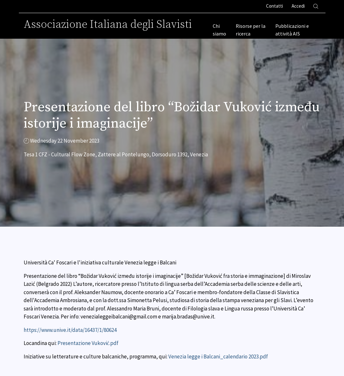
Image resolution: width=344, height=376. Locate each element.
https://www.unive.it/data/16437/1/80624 (70, 329)
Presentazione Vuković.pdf (88, 343)
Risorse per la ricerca (250, 30)
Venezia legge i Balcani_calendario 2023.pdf (218, 356)
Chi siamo (219, 30)
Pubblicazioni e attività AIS (292, 30)
